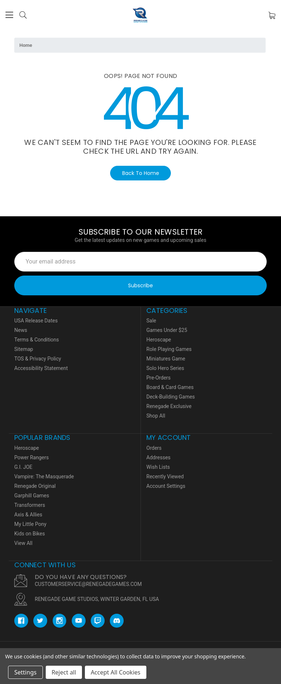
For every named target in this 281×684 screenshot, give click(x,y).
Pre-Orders (158, 378)
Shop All (155, 416)
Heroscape (158, 340)
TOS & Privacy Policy (37, 359)
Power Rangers (31, 457)
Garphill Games (31, 495)
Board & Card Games (170, 387)
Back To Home (140, 173)
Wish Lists (158, 467)
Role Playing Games (169, 349)
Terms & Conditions (36, 340)
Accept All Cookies (115, 672)
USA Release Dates (36, 321)
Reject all (64, 672)
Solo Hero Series (165, 368)
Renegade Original (35, 486)
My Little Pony (30, 524)
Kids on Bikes (29, 534)
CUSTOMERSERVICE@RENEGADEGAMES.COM (88, 584)
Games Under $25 (166, 330)
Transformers (29, 505)
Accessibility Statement (41, 368)
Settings (25, 672)
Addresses (158, 457)
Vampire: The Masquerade (44, 476)
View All (23, 543)
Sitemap (23, 349)
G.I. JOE (23, 467)
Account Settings (165, 486)
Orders (154, 448)
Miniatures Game (165, 359)
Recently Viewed (165, 476)
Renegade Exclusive (168, 406)
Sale (151, 321)
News (20, 330)
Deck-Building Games (170, 397)
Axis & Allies (28, 514)
